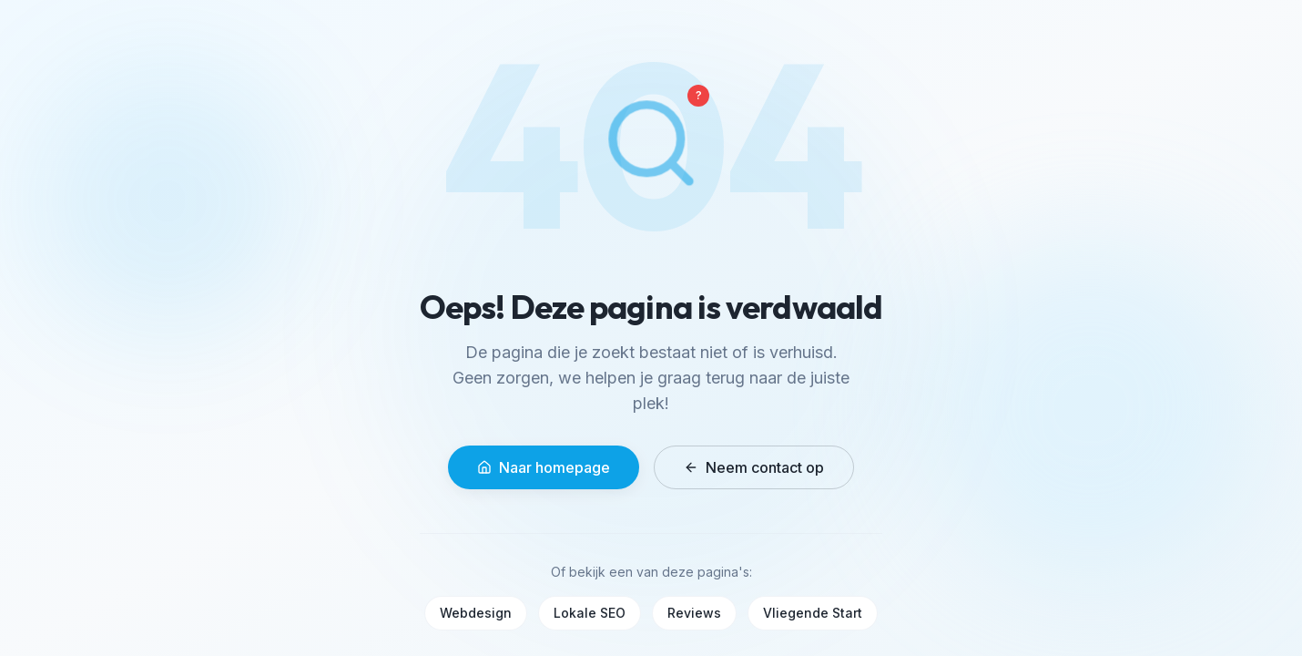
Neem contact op (754, 467)
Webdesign (476, 612)
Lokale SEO (590, 612)
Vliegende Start (812, 612)
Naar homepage (543, 467)
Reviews (694, 612)
